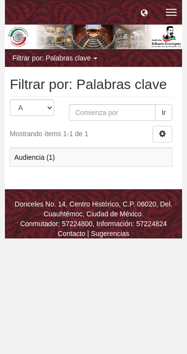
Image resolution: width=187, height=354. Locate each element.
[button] (144, 12)
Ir (163, 113)
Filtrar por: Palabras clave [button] (54, 58)
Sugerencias (110, 233)
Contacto (71, 233)
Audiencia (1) (34, 157)
